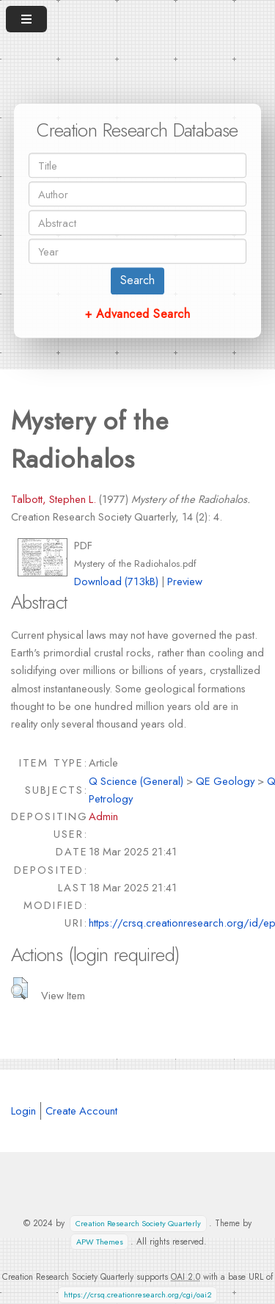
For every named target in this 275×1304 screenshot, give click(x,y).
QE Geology (225, 781)
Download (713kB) (116, 581)
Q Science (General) (136, 781)
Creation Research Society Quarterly (138, 1223)
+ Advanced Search (137, 313)
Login (23, 1110)
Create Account (81, 1110)
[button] (19, 988)
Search (137, 280)
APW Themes (99, 1241)
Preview (184, 581)
